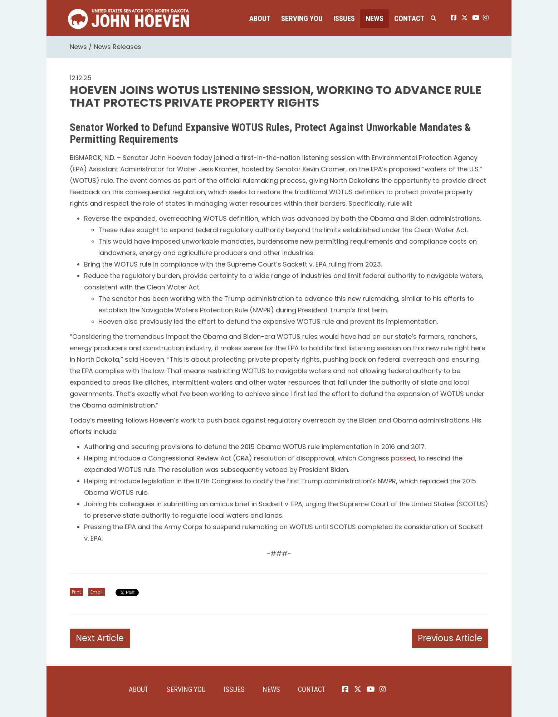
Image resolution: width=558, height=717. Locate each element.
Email (96, 592)
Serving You (302, 18)
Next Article (100, 638)
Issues (344, 18)
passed (403, 458)
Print (76, 592)
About (259, 18)
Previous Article (450, 638)
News (374, 18)
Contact (409, 18)
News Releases (117, 46)
